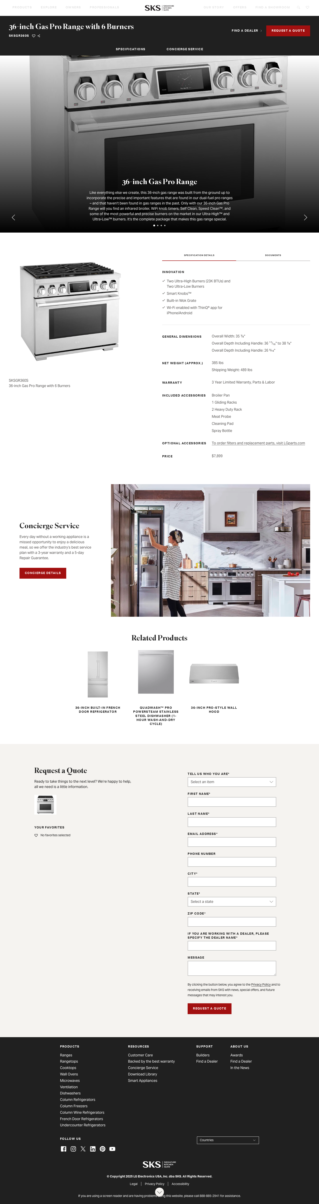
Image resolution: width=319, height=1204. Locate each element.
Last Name (198, 814)
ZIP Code (196, 913)
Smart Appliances (142, 1081)
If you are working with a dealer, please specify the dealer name (228, 936)
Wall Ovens (69, 1074)
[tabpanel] (159, 144)
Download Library (142, 1074)
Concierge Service (185, 49)
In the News (239, 1068)
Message (196, 957)
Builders (203, 1055)
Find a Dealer (207, 1061)
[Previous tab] (13, 217)
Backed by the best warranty (151, 1061)
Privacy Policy (261, 984)
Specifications (131, 49)
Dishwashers (70, 1093)
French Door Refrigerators (81, 1119)
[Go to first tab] (305, 217)
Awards (236, 1055)
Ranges (66, 1055)
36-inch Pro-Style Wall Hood (214, 681)
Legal (134, 1184)
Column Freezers (74, 1106)
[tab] (154, 225)
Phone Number (202, 854)
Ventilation (69, 1087)
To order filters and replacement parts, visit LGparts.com (258, 443)
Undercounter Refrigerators (82, 1125)
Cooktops (68, 1068)
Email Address (202, 834)
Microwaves (70, 1081)
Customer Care (140, 1055)
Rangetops (69, 1061)
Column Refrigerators (77, 1100)
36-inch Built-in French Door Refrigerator (97, 681)
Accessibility (180, 1184)
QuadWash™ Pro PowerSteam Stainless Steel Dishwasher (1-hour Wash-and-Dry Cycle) (155, 687)
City (192, 874)
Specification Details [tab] (199, 255)
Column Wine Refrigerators (82, 1112)
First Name (198, 794)
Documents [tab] (273, 255)
